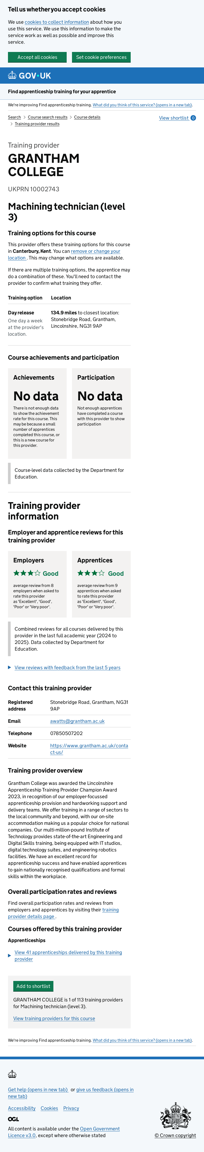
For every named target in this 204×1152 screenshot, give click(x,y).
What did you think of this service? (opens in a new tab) (142, 104)
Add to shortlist (33, 986)
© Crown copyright (175, 1135)
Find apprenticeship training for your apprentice (62, 91)
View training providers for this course (54, 1018)
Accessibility (22, 1108)
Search (14, 117)
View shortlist (177, 118)
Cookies (49, 1108)
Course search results (47, 117)
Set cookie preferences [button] (101, 57)
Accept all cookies (37, 57)
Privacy (71, 1108)
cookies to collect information (57, 22)
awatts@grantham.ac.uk (77, 721)
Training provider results (37, 123)
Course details (87, 117)
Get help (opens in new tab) (38, 1089)
